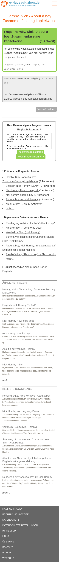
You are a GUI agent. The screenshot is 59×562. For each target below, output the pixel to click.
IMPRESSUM (9, 530)
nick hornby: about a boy (19, 195)
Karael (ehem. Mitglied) (28, 78)
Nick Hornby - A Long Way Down (24, 227)
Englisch (7, 271)
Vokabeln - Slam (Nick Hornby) (23, 232)
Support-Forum (38, 267)
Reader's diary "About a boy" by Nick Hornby (31, 254)
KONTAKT (7, 547)
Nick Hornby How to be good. (22, 190)
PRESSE (6, 552)
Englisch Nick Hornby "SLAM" (22, 186)
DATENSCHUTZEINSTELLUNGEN (20, 525)
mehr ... (10, 208)
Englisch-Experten (28, 129)
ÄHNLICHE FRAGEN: (14, 282)
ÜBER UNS (8, 541)
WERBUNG (8, 558)
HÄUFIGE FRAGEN (12, 509)
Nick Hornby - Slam (17, 204)
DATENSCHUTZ (10, 520)
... (6, 380)
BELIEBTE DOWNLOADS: (17, 389)
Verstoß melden (46, 109)
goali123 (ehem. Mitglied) (27, 64)
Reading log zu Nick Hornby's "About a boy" (30, 223)
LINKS (5, 536)
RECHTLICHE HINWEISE (15, 514)
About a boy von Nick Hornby (22, 199)
